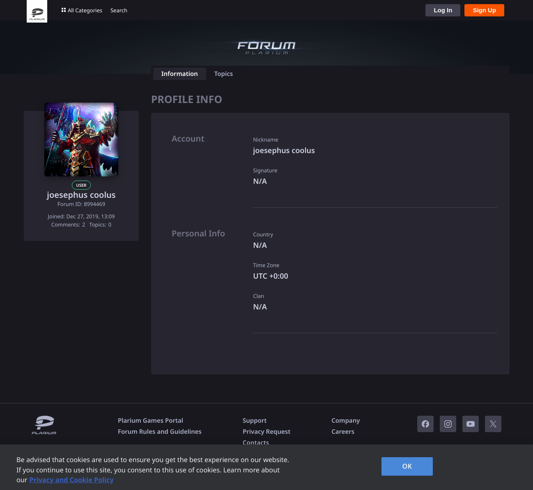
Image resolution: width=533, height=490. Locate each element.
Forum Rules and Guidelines (160, 432)
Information (179, 74)
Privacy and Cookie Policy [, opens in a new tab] (72, 479)
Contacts (256, 443)
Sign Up (484, 10)
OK (407, 466)
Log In (443, 10)
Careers (342, 432)
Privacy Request (266, 432)
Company (345, 421)
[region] (266, 467)
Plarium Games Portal (150, 421)
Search (118, 10)
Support (254, 421)
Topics (223, 74)
